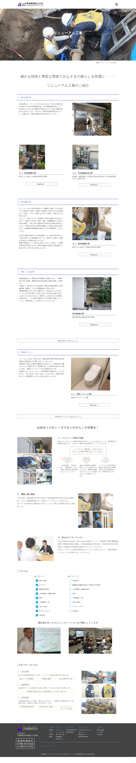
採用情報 (98, 727)
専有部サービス (59, 739)
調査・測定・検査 (60, 734)
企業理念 (51, 734)
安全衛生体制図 (69, 732)
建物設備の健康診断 (83, 736)
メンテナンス (59, 730)
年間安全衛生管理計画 (71, 730)
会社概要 (51, 730)
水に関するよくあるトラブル (85, 730)
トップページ (43, 727)
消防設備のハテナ (82, 734)
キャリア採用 (100, 732)
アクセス (51, 732)
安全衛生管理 (69, 727)
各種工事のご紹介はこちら (68, 344)
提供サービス (100, 63)
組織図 (50, 736)
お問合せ (42, 746)
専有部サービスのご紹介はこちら (68, 419)
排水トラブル (81, 732)
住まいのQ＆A (82, 727)
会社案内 (51, 727)
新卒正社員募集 (100, 730)
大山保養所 (99, 734)
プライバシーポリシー (53, 746)
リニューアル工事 (111, 63)
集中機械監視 (59, 736)
